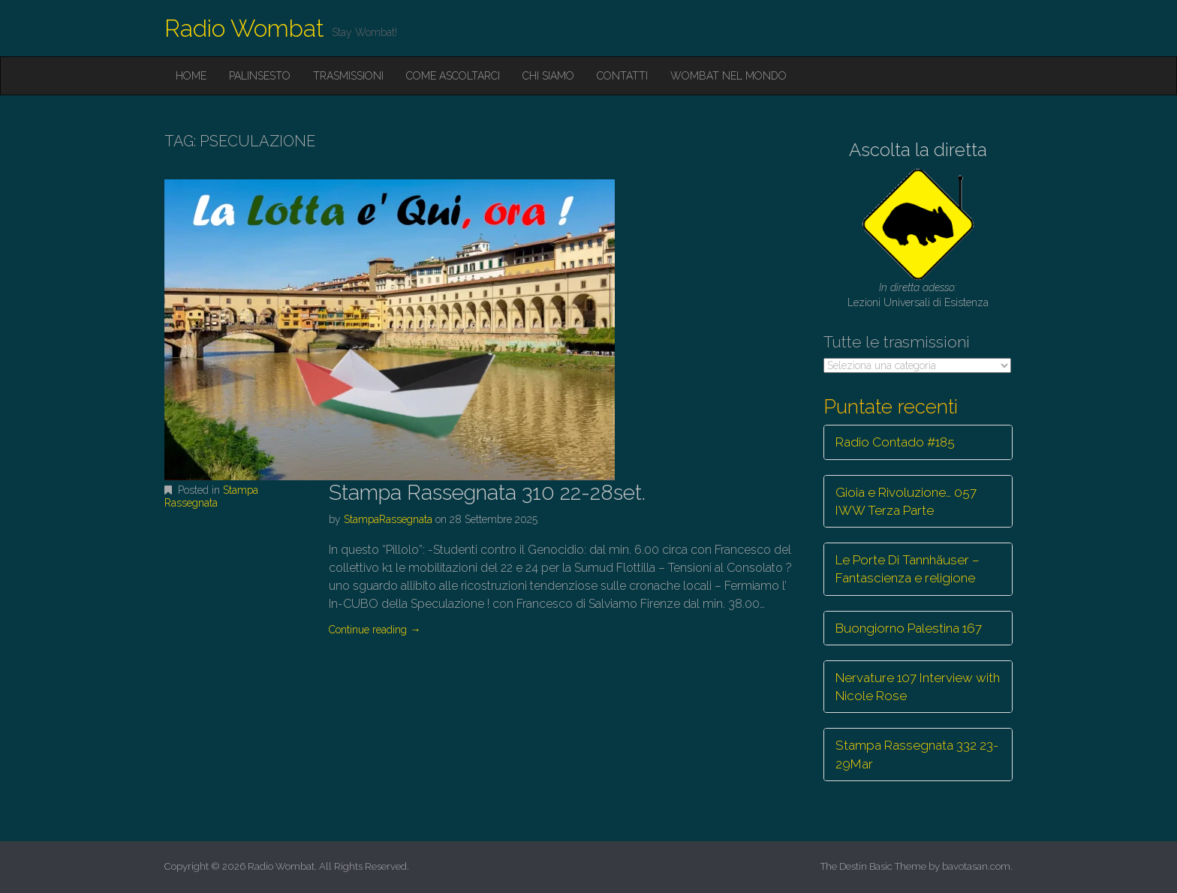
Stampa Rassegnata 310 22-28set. (487, 492)
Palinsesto (259, 76)
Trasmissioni (348, 76)
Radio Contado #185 (895, 442)
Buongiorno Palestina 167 (908, 628)
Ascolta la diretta (918, 150)
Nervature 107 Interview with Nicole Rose (917, 686)
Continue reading (374, 630)
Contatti (622, 76)
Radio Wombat (244, 28)
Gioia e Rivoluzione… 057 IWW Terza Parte (906, 501)
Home (191, 76)
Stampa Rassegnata (211, 496)
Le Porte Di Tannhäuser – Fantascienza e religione (907, 568)
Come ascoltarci (453, 76)
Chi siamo (548, 76)
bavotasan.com (976, 866)
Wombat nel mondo (728, 76)
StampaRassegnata (388, 519)
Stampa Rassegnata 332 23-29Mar (916, 754)
